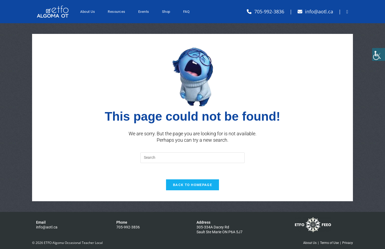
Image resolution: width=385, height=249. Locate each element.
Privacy (347, 243)
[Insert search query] (192, 157)
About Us (310, 243)
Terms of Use (329, 243)
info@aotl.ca (46, 227)
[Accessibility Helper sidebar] (378, 54)
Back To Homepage (192, 185)
